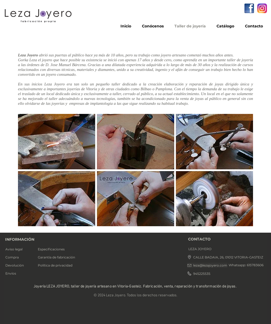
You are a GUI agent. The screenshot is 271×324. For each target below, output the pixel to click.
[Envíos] (18, 273)
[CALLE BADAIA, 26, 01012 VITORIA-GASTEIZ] (225, 257)
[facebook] (249, 8)
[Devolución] (19, 265)
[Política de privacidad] (57, 265)
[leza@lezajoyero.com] (207, 265)
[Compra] (19, 257)
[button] (206, 249)
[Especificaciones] (55, 249)
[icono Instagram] (262, 8)
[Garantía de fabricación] (58, 257)
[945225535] (200, 273)
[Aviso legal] (19, 249)
